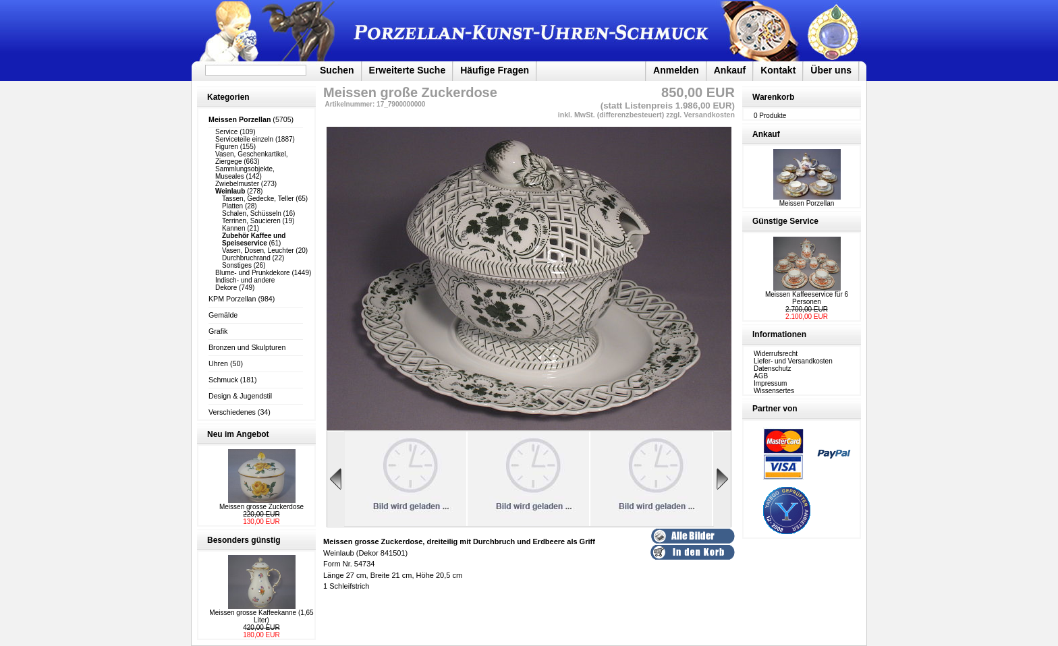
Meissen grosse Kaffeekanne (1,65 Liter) (261, 616)
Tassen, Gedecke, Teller (258, 198)
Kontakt (778, 70)
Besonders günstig (244, 540)
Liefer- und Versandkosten (793, 361)
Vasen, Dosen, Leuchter (258, 250)
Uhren (218, 363)
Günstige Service (785, 221)
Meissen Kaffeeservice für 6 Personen (806, 298)
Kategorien (228, 97)
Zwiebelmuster (237, 183)
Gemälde (223, 315)
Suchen (337, 70)
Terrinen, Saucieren (251, 221)
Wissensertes (774, 390)
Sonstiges (237, 265)
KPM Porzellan (232, 299)
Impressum (770, 383)
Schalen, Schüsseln (251, 213)
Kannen (233, 228)
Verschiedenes (232, 412)
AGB (761, 376)
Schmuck (223, 380)
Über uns (831, 70)
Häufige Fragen (494, 70)
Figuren (226, 146)
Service (226, 132)
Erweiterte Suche (407, 70)
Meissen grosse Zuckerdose (261, 506)
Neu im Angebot (238, 434)
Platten (232, 206)
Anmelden (676, 70)
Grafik (217, 331)
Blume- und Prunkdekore (252, 272)
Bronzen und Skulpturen (246, 347)
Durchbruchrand (246, 258)
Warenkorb (773, 97)
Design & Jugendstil (240, 396)
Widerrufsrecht (776, 353)
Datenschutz (772, 368)
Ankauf (730, 70)
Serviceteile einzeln (244, 139)
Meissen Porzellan (807, 200)
